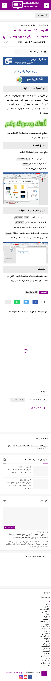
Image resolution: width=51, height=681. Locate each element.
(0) (5, 42)
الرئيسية (43, 25)
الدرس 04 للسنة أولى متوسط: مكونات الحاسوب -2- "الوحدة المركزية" (19, 486)
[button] (35, 302)
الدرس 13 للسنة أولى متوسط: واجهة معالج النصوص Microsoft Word (28, 536)
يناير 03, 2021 (24, 480)
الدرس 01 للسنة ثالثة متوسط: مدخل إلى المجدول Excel (19, 471)
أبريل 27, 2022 (41, 532)
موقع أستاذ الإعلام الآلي (15, 672)
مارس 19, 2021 (24, 467)
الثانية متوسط (28, 25)
